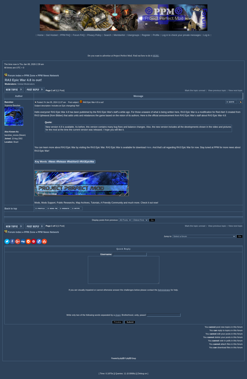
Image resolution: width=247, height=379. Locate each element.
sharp (118, 315)
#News (52, 161)
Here (148, 147)
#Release (61, 161)
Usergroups (133, 35)
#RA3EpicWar (86, 161)
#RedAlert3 (73, 161)
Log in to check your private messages (181, 35)
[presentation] (34, 302)
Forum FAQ (79, 35)
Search (108, 35)
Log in (206, 35)
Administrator (164, 290)
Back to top (11, 208)
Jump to (167, 236)
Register (146, 35)
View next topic (235, 90)
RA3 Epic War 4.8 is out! (23, 80)
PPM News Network (48, 75)
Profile (156, 35)
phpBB (122, 358)
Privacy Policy (94, 35)
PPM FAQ (65, 35)
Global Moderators (26, 84)
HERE (156, 55)
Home (40, 35)
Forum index (15, 75)
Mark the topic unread (195, 90)
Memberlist (120, 35)
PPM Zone (29, 75)
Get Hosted (52, 35)
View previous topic (217, 90)
